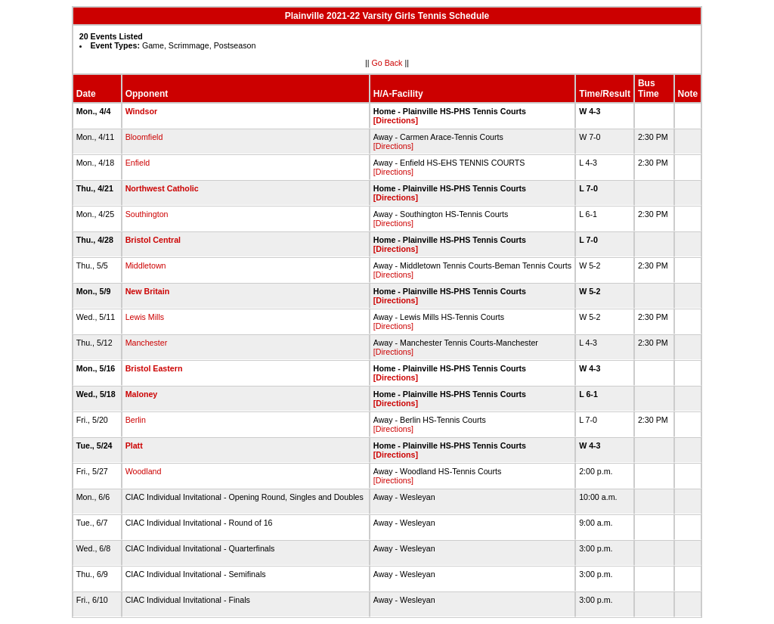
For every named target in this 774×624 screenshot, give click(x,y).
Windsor (141, 111)
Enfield (137, 162)
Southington (147, 214)
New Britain (147, 291)
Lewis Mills (145, 316)
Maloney (141, 394)
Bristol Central (153, 239)
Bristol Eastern (154, 368)
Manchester (146, 342)
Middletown (145, 265)
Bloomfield (144, 136)
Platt (134, 445)
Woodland (143, 471)
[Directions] (395, 120)
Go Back (387, 62)
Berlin (135, 419)
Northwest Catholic (162, 188)
